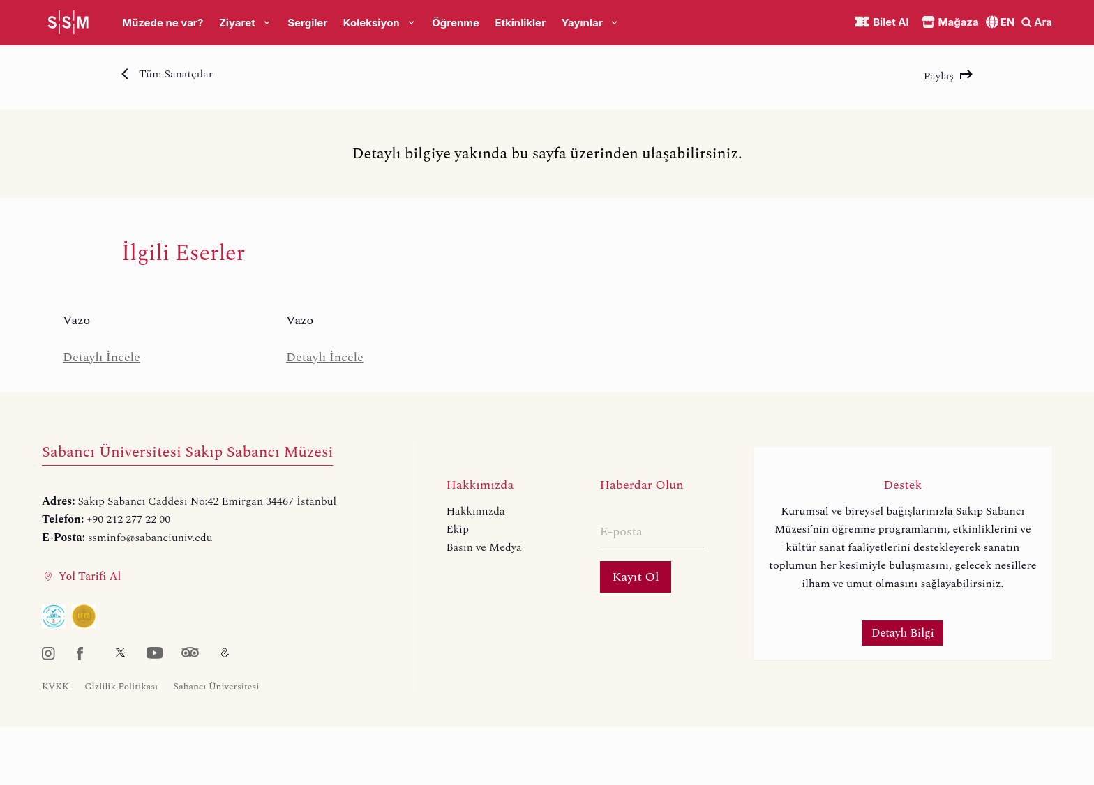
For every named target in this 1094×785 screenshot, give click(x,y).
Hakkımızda (475, 511)
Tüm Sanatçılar (167, 74)
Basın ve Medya (483, 547)
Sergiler (307, 22)
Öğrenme (455, 22)
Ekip (457, 529)
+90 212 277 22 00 (128, 519)
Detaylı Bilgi (902, 633)
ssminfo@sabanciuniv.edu (150, 537)
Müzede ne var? (162, 22)
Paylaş (948, 76)
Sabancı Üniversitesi (217, 687)
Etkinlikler (520, 22)
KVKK (55, 687)
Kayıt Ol (636, 576)
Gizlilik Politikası (121, 687)
